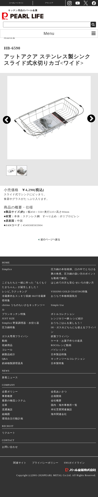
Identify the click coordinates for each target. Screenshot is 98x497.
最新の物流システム (14, 400)
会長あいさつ (59, 391)
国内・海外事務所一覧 (64, 405)
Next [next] (89, 116)
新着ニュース (10, 377)
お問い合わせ (10, 447)
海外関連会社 (59, 414)
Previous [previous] (4, 118)
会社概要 (56, 400)
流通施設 (7, 409)
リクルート (8, 433)
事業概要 (7, 396)
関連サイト (19, 463)
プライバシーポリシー (45, 463)
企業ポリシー (10, 391)
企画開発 (56, 396)
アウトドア (49, 3)
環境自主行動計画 (12, 418)
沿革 (4, 405)
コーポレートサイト (16, 3)
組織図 (6, 414)
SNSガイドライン (74, 463)
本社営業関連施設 (61, 409)
